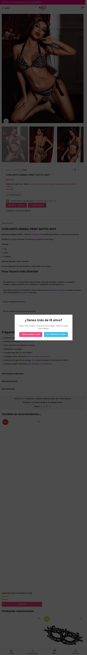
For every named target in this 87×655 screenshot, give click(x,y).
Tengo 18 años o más (31, 334)
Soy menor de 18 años (56, 334)
